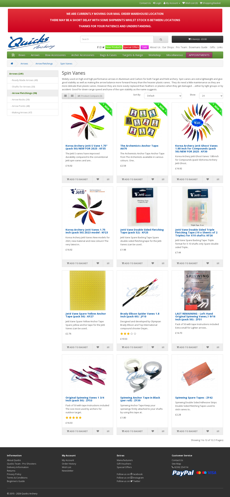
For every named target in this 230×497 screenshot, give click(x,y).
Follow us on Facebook (130, 474)
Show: (193, 94)
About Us (155, 47)
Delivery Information (18, 467)
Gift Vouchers (124, 463)
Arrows (35, 55)
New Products (114, 47)
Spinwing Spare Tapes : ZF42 (194, 397)
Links (220, 47)
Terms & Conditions (17, 477)
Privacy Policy (14, 474)
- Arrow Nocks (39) (19, 99)
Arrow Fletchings (44, 63)
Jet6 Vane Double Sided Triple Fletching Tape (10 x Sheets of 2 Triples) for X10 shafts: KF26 (196, 232)
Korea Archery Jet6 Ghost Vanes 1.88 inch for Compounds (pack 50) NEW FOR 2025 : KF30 (196, 148)
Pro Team (181, 47)
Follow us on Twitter (128, 481)
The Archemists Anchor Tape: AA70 (139, 147)
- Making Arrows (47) (20, 112)
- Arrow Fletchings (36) (23, 93)
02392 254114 (180, 467)
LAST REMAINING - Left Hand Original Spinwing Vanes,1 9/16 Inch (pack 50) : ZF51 (195, 316)
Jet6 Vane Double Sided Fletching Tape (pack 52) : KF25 (142, 231)
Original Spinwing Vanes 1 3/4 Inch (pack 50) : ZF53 (85, 399)
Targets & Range (132, 55)
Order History (69, 463)
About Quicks (14, 460)
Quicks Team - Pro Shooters (21, 463)
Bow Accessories (55, 55)
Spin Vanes (66, 63)
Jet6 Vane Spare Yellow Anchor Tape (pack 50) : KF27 (86, 315)
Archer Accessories (82, 55)
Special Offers (131, 47)
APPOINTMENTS (199, 55)
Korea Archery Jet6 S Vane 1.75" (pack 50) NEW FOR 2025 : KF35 (86, 147)
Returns (11, 470)
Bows (21, 55)
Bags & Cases (108, 55)
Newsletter (67, 470)
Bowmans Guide (198, 47)
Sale (144, 47)
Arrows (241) (16, 73)
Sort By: (137, 94)
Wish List (66, 467)
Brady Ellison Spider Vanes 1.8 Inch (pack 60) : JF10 (139, 315)
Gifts (212, 47)
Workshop (155, 55)
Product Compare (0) (90, 95)
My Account (68, 460)
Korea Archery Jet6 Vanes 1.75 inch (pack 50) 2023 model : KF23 (87, 231)
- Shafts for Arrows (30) (22, 86)
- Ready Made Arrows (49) (23, 80)
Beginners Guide (16, 481)
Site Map (176, 463)
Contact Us (177, 460)
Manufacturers (125, 460)
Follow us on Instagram (130, 477)
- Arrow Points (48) (19, 106)
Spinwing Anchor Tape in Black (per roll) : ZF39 (140, 399)
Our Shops (168, 47)
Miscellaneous (174, 55)
